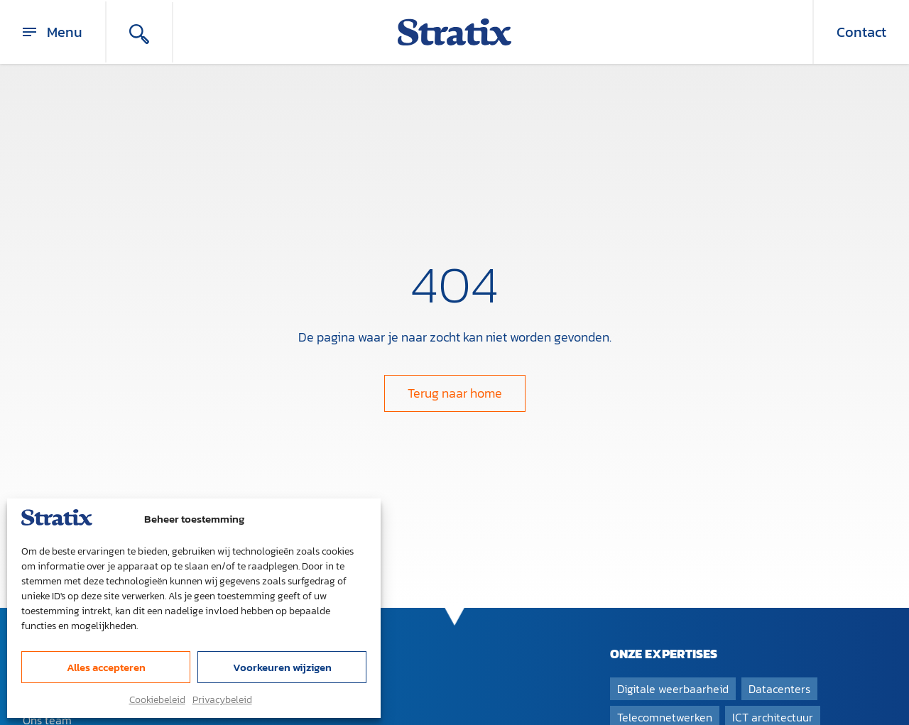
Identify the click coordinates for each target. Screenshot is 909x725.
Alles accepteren (106, 667)
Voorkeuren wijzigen (282, 667)
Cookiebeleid (157, 699)
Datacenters (779, 688)
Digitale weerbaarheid (673, 688)
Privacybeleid (222, 699)
